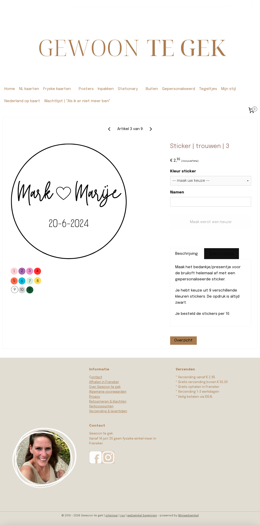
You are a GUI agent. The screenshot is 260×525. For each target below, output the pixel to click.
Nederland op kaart (22, 101)
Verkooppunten (101, 406)
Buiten (152, 89)
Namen (177, 192)
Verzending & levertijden (108, 411)
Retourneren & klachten (107, 401)
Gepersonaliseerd (178, 89)
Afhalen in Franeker (104, 382)
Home (9, 89)
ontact (96, 377)
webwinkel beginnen (142, 515)
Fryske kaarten (57, 89)
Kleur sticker (183, 172)
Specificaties (221, 254)
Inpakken (106, 89)
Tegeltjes (208, 89)
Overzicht (183, 340)
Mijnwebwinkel (188, 515)
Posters (86, 89)
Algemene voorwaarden (107, 391)
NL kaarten (29, 89)
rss (122, 515)
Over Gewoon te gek (105, 387)
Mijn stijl (228, 89)
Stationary (128, 89)
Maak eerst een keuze (211, 222)
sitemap (111, 515)
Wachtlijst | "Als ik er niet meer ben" (77, 101)
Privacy (94, 397)
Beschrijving (186, 254)
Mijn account (239, 6)
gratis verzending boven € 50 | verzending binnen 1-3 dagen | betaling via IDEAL (148, 6)
